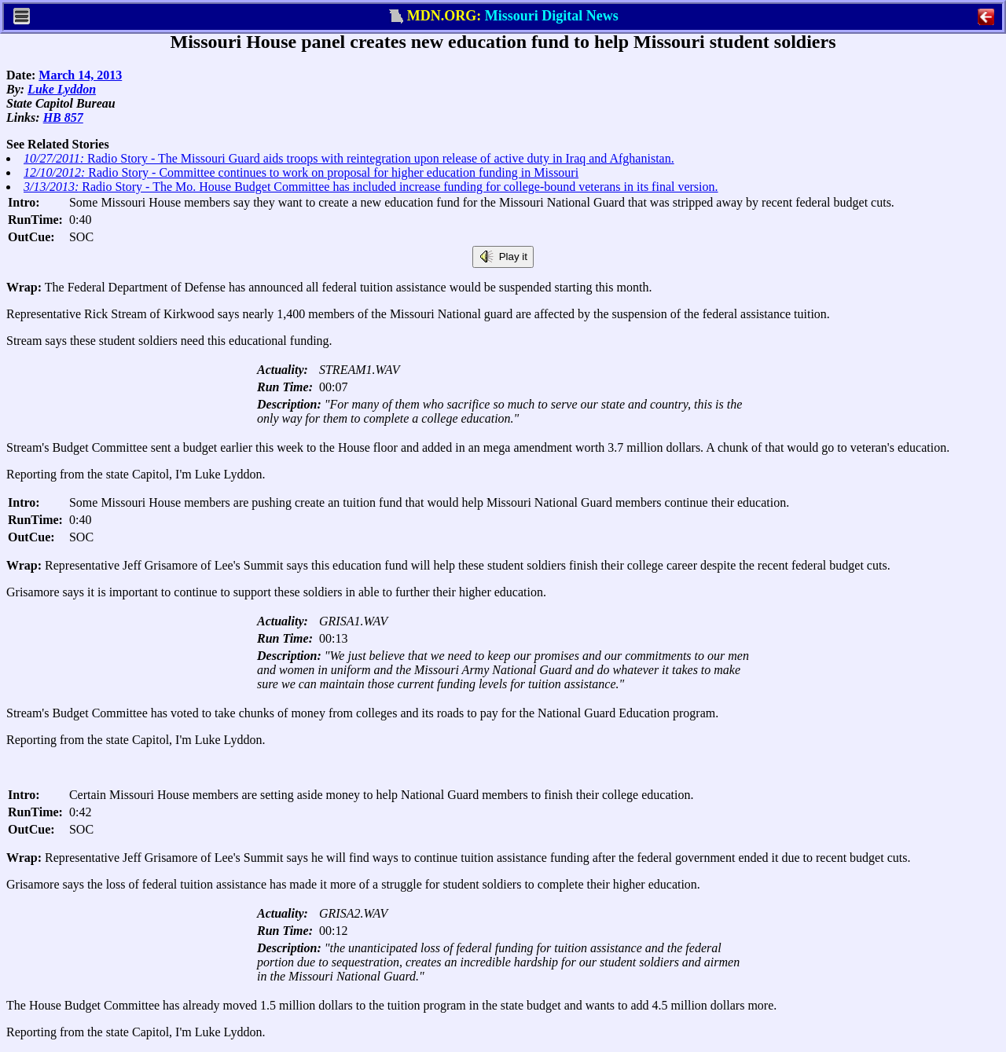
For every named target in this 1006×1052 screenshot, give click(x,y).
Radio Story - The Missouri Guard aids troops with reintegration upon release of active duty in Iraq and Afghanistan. (349, 158)
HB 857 (63, 117)
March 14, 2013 (80, 75)
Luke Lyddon (62, 89)
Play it (503, 257)
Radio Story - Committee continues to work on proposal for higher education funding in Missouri (301, 172)
